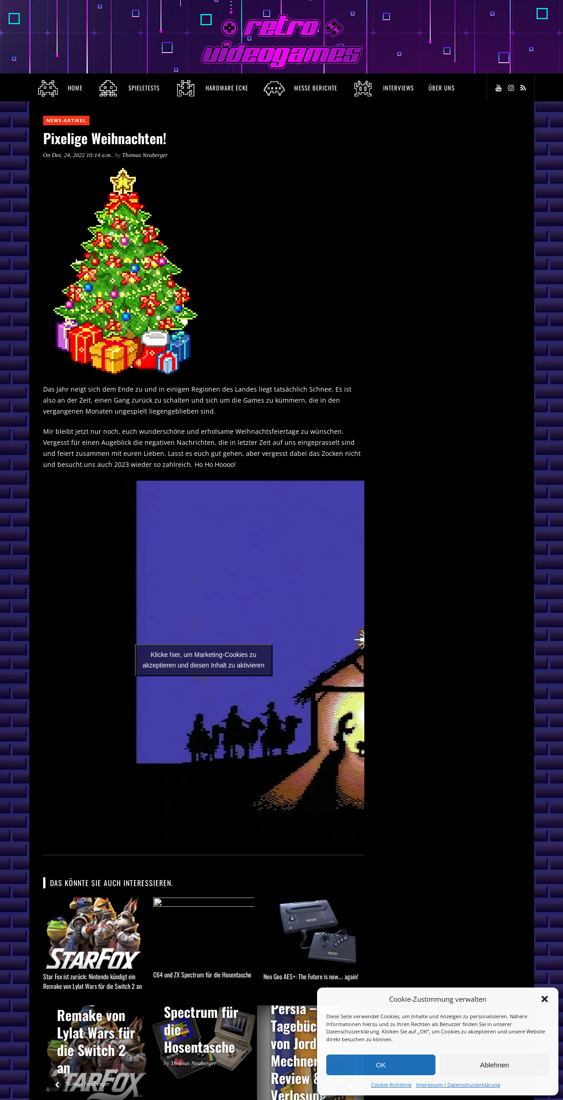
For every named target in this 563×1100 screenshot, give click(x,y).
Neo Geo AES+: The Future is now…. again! (310, 976)
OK (381, 1065)
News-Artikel (66, 120)
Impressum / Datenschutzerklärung (458, 1084)
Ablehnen (494, 1065)
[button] (544, 999)
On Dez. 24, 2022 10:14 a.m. (77, 155)
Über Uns (442, 87)
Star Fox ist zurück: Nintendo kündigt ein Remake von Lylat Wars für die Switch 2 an (92, 981)
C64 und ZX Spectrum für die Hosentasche (202, 976)
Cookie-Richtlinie (391, 1084)
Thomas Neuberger (145, 155)
